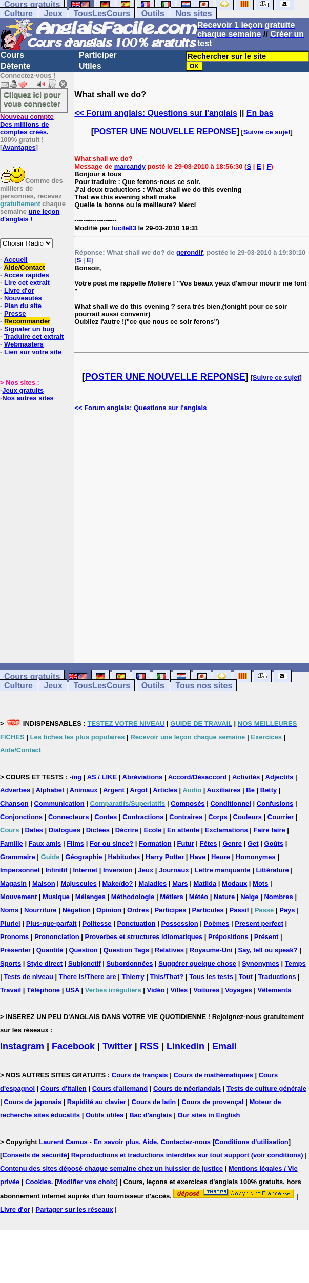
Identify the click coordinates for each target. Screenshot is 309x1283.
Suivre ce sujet (267, 132)
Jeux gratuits (23, 390)
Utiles (90, 66)
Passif (239, 910)
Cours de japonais (32, 1102)
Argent (114, 790)
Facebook (73, 1046)
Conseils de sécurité (34, 1155)
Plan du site (23, 306)
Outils (152, 13)
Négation (76, 910)
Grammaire (17, 857)
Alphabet (50, 790)
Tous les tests (211, 977)
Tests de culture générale (266, 1088)
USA (72, 990)
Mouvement (18, 897)
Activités (246, 777)
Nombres (278, 897)
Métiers (171, 897)
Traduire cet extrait (34, 336)
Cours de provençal (212, 1102)
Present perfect (259, 923)
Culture (18, 13)
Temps (295, 963)
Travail (10, 990)
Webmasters (24, 344)
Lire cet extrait (27, 283)
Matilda (204, 883)
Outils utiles (104, 1115)
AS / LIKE (102, 777)
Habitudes (124, 857)
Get (253, 843)
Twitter (117, 1046)
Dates (34, 830)
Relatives (169, 950)
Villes (179, 990)
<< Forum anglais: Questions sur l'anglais (155, 113)
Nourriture (40, 910)
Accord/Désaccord (197, 777)
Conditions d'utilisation (252, 1142)
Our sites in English (208, 1115)
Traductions (277, 977)
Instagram (22, 1046)
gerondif (189, 252)
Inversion (118, 870)
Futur (185, 843)
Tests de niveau (28, 977)
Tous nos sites (203, 685)
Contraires (185, 817)
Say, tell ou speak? (268, 950)
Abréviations (142, 777)
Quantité (50, 950)
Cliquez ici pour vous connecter (32, 99)
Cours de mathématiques (213, 1075)
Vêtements (275, 990)
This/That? (167, 977)
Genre (232, 843)
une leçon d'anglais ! (29, 215)
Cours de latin (154, 1102)
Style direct (45, 963)
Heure (220, 857)
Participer (98, 55)
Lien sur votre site (32, 352)
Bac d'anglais (150, 1115)
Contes (105, 817)
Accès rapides (26, 275)
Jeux (53, 13)
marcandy (130, 166)
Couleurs (247, 817)
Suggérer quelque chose (197, 963)
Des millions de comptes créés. (27, 124)
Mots (260, 883)
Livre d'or (19, 290)
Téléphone (43, 990)
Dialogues (64, 830)
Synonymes (260, 963)
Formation (155, 843)
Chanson (14, 803)
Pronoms (14, 937)
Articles (165, 790)
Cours (12, 55)
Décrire (126, 830)
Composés (187, 803)
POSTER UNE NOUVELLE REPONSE (165, 131)
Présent (266, 937)
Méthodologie (133, 897)
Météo (199, 897)
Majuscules (79, 883)
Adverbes (15, 790)
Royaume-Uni (211, 950)
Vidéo (156, 990)
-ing (75, 777)
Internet (85, 870)
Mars (180, 883)
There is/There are (87, 977)
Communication (59, 803)
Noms (9, 910)
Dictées (98, 830)
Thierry (133, 977)
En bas (259, 113)
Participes (170, 910)
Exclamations (226, 830)
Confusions (275, 803)
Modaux (234, 883)
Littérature (272, 870)
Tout (246, 977)
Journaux (174, 870)
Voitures (206, 990)
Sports (10, 963)
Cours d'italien (63, 1088)
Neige (249, 897)
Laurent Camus (63, 1142)
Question (83, 950)
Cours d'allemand (120, 1088)
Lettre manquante (223, 870)
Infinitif (56, 870)
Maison (43, 883)
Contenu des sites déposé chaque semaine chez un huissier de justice (111, 1168)
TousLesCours (101, 13)
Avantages (18, 147)
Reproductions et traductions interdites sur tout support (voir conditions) (187, 1155)
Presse (15, 313)
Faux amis (45, 843)
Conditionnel (230, 803)
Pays (287, 910)
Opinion (108, 910)
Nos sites (193, 13)
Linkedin (185, 1046)
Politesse (96, 923)
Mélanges (90, 897)
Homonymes (256, 857)
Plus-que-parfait (51, 923)
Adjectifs (279, 777)
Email (224, 1046)
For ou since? (111, 843)
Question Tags (126, 950)
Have (197, 857)
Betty (268, 790)
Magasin (13, 883)
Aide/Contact (24, 267)
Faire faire (269, 830)
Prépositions (228, 937)
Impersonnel (19, 870)
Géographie (83, 857)
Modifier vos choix (86, 1182)
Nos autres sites (27, 398)
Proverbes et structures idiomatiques (143, 937)
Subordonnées (129, 963)
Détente (16, 66)
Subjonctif (84, 963)
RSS (149, 1046)
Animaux (84, 790)
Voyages (238, 990)
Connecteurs (68, 817)
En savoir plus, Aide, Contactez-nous (152, 1142)
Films (75, 843)
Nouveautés (23, 298)
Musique (56, 897)
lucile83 (124, 228)
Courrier (280, 817)
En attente (183, 830)
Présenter (15, 950)
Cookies (38, 1182)
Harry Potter (165, 857)
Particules (207, 910)
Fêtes (208, 843)
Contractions (142, 817)
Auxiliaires (224, 790)
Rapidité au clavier (96, 1102)
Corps (218, 817)
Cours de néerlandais (187, 1088)
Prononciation (56, 937)
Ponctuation (136, 923)
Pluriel (10, 923)
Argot (139, 790)
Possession (179, 923)
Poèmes (217, 923)
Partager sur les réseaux (74, 1209)
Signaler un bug (29, 329)
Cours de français (140, 1075)
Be (250, 790)
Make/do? (117, 883)
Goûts (273, 843)
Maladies (152, 883)
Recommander (27, 321)
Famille (11, 843)
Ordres (138, 910)
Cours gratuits (32, 676)
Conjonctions (21, 817)
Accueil (15, 259)
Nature (224, 897)
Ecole (153, 830)
